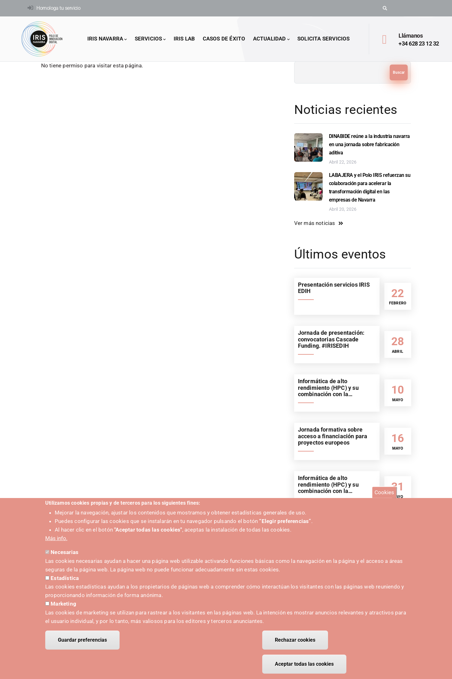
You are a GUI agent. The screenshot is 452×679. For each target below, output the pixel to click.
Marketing (63, 604)
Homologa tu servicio (58, 8)
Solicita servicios (323, 38)
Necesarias (64, 552)
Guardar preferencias (82, 640)
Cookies (384, 492)
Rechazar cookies (295, 640)
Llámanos (411, 35)
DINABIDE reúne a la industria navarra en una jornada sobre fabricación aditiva (369, 144)
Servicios (150, 39)
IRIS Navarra (107, 39)
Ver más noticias (314, 223)
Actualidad (271, 39)
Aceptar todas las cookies (304, 664)
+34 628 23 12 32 (419, 43)
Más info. (56, 538)
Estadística (65, 578)
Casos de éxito (224, 38)
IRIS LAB (184, 38)
